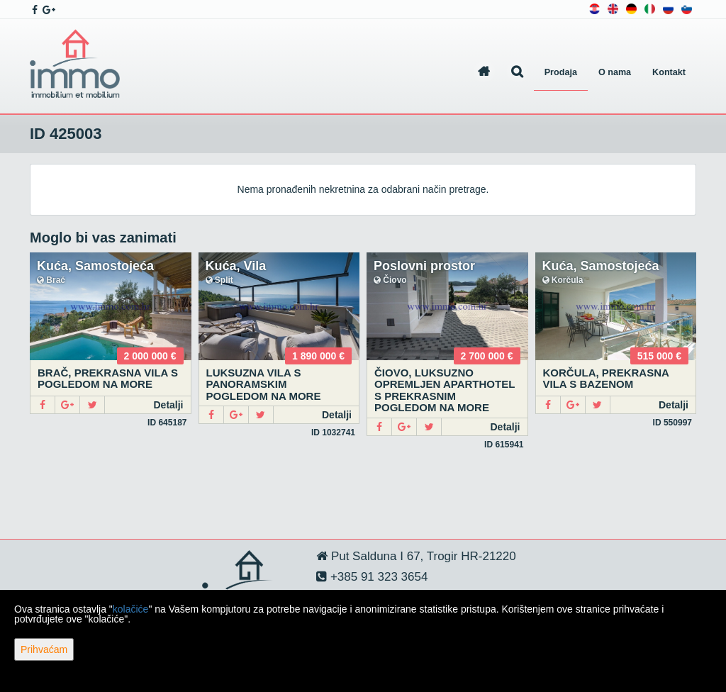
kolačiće (131, 609)
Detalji (168, 405)
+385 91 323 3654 (377, 577)
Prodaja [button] (560, 72)
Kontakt (669, 72)
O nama (614, 72)
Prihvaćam (44, 649)
